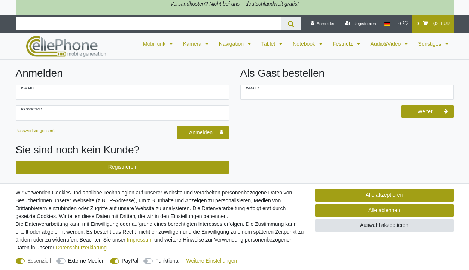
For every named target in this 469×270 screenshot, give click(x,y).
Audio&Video (386, 44)
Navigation (232, 44)
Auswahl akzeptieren (384, 225)
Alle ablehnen (384, 210)
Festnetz (343, 44)
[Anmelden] (322, 24)
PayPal (130, 261)
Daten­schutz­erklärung (81, 248)
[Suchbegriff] (149, 23)
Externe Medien (86, 261)
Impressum (140, 240)
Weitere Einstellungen (211, 261)
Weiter (432, 111)
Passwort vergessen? (36, 130)
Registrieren (122, 167)
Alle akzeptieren (384, 195)
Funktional (167, 261)
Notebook (305, 44)
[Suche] (291, 23)
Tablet (269, 44)
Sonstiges (430, 44)
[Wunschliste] (403, 24)
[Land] (387, 24)
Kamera (193, 44)
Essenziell (39, 261)
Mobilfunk (155, 44)
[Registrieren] (360, 24)
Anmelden (206, 132)
